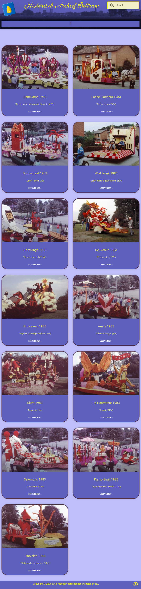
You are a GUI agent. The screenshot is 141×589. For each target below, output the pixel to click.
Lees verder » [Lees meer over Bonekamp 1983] (34, 111)
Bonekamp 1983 (34, 97)
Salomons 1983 (35, 479)
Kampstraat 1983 (106, 479)
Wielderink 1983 (106, 173)
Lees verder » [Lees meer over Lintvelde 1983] (34, 570)
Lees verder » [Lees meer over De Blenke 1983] (106, 265)
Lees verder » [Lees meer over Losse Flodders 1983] (106, 111)
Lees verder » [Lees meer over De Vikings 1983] (34, 265)
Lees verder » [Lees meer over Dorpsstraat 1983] (34, 188)
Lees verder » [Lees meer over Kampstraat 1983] (106, 494)
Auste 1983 (106, 326)
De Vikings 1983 (34, 250)
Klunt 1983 (35, 403)
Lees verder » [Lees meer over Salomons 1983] (34, 494)
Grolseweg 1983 (34, 326)
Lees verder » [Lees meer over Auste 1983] (106, 341)
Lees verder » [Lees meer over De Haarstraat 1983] (106, 417)
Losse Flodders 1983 (106, 97)
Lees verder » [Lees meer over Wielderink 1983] (106, 188)
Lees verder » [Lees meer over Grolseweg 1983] (34, 341)
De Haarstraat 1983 (106, 403)
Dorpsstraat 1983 (35, 173)
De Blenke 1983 (106, 250)
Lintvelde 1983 (35, 556)
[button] (70, 23)
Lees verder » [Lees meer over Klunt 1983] (34, 417)
